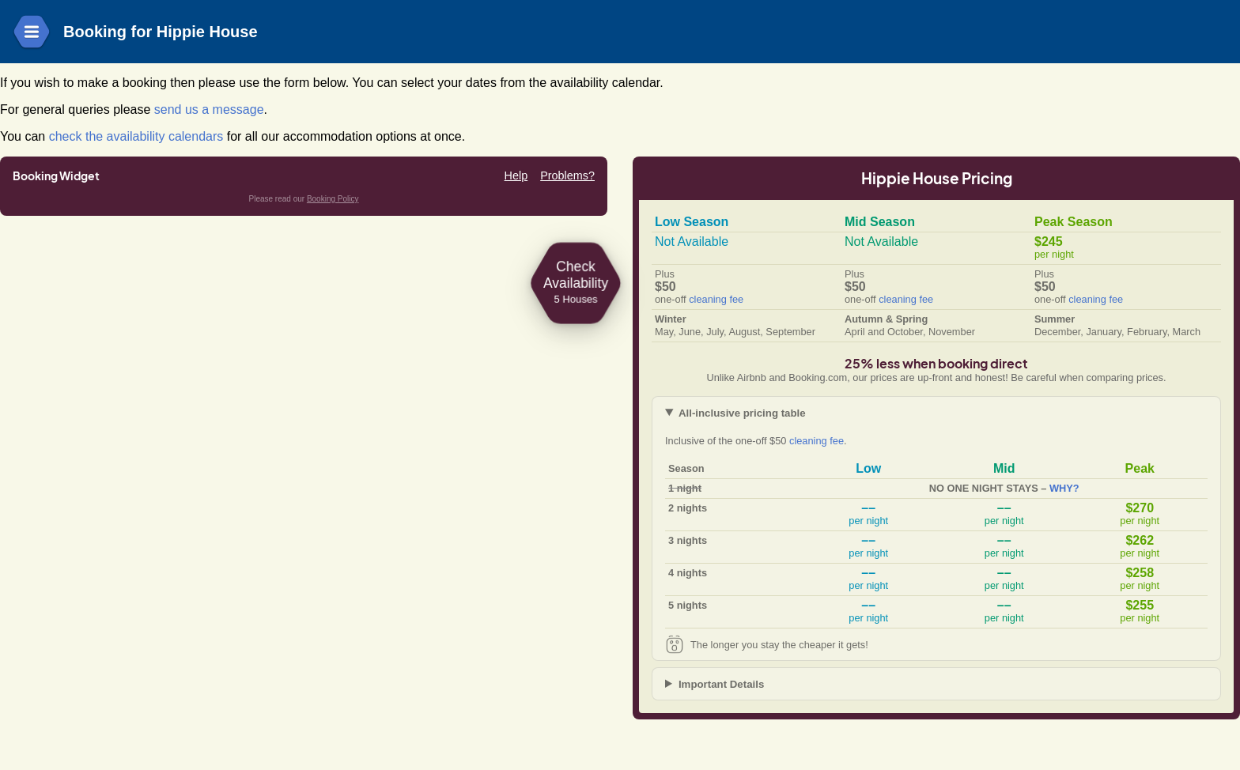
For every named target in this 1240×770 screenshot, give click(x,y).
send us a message (209, 109)
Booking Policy (333, 198)
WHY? (1064, 488)
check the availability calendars (136, 136)
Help (516, 175)
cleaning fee (716, 299)
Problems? (567, 175)
